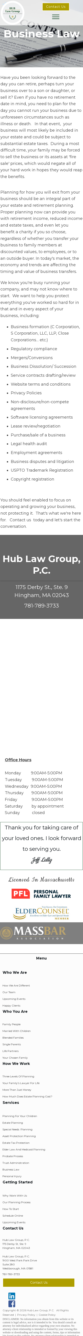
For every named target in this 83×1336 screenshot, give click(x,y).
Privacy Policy (26, 1314)
